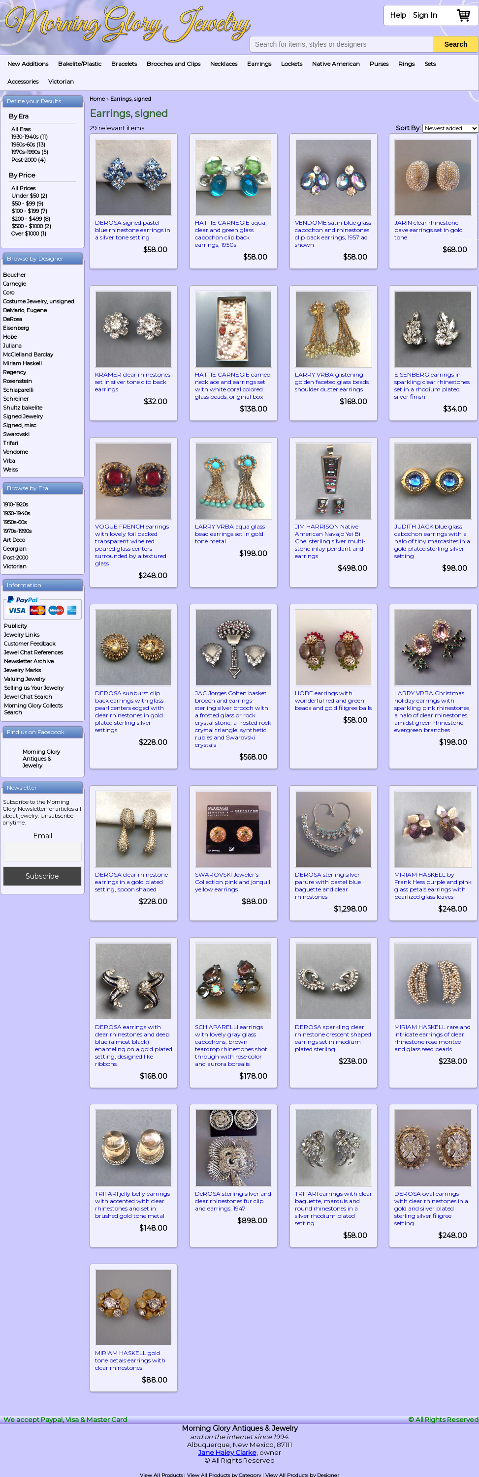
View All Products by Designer (302, 1474)
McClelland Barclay (28, 354)
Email (42, 835)
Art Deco (14, 539)
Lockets (291, 63)
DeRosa (12, 319)
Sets (430, 63)
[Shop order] (450, 128)
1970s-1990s (17, 531)
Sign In (425, 15)
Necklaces (223, 63)
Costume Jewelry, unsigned (38, 301)
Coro (8, 292)
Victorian (61, 81)
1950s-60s (15, 522)
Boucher (14, 274)
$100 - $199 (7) (29, 210)
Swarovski (16, 434)
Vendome (15, 451)
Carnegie (14, 283)
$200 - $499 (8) (30, 218)
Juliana (12, 345)
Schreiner (16, 398)
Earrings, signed (130, 99)
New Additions (27, 63)
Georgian (15, 548)
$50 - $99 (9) (27, 203)
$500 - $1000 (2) (31, 226)
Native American (336, 63)
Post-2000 (15, 557)
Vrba (9, 460)
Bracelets (124, 63)
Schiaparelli (18, 389)
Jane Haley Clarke (227, 1451)
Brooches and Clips (173, 63)
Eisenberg (16, 328)
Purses (379, 63)
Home (97, 99)
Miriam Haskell (22, 363)
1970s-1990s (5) (29, 151)
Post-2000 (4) (28, 159)
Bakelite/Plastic (79, 63)
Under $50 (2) (29, 195)
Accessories (22, 81)
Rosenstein (17, 381)
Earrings (259, 63)
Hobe (10, 336)
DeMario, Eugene (25, 310)
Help (398, 15)
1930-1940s (16, 513)
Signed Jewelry (23, 416)
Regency (14, 372)
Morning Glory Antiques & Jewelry (41, 758)
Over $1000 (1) (28, 233)
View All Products (161, 1474)
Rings (406, 63)
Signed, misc (19, 425)
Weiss (10, 469)
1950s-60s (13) (28, 144)
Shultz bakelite (22, 407)
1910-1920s (15, 504)
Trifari (10, 443)
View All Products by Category (224, 1474)
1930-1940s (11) (29, 136)
